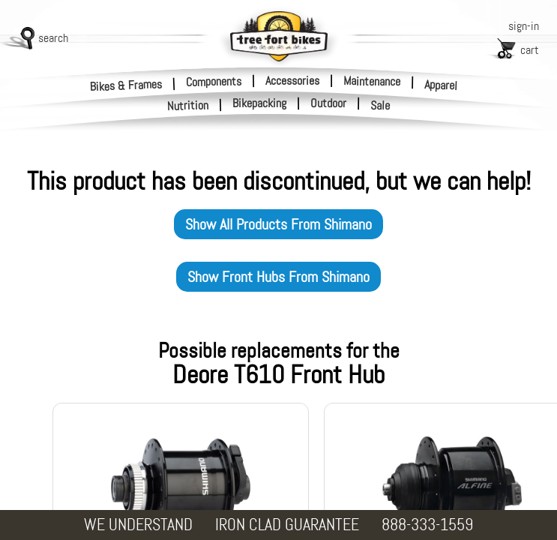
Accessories (292, 80)
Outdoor (328, 103)
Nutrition (188, 105)
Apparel (441, 85)
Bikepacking (259, 103)
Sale (380, 106)
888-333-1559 (427, 525)
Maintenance (371, 81)
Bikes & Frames (126, 85)
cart (529, 50)
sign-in (523, 26)
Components (213, 81)
